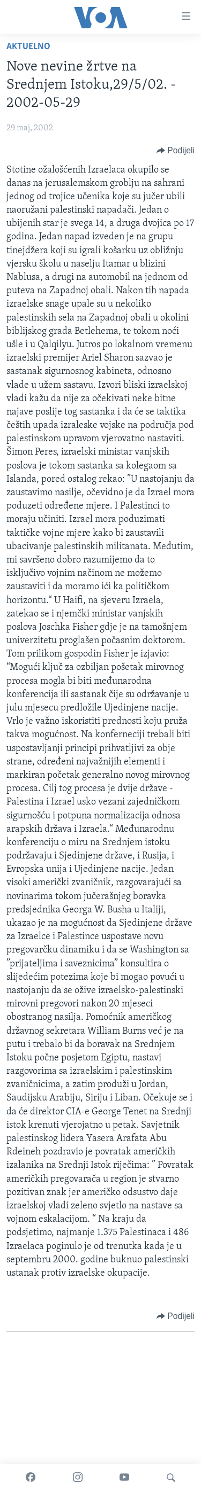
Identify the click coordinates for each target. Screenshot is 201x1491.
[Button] (176, 151)
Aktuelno (28, 47)
